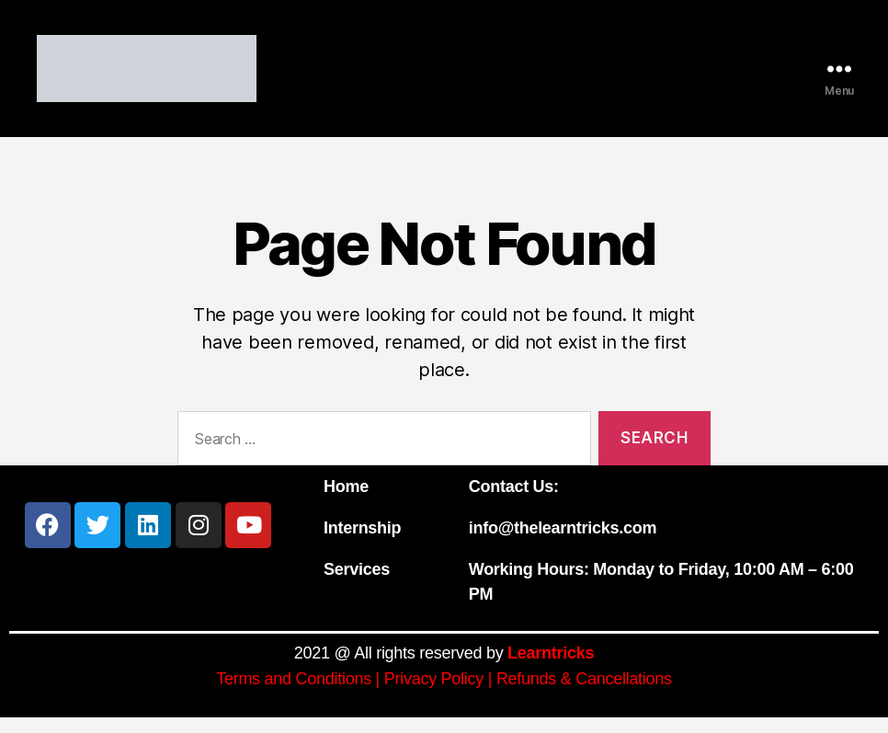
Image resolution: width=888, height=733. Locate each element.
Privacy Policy (434, 694)
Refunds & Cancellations (584, 694)
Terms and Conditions (293, 694)
